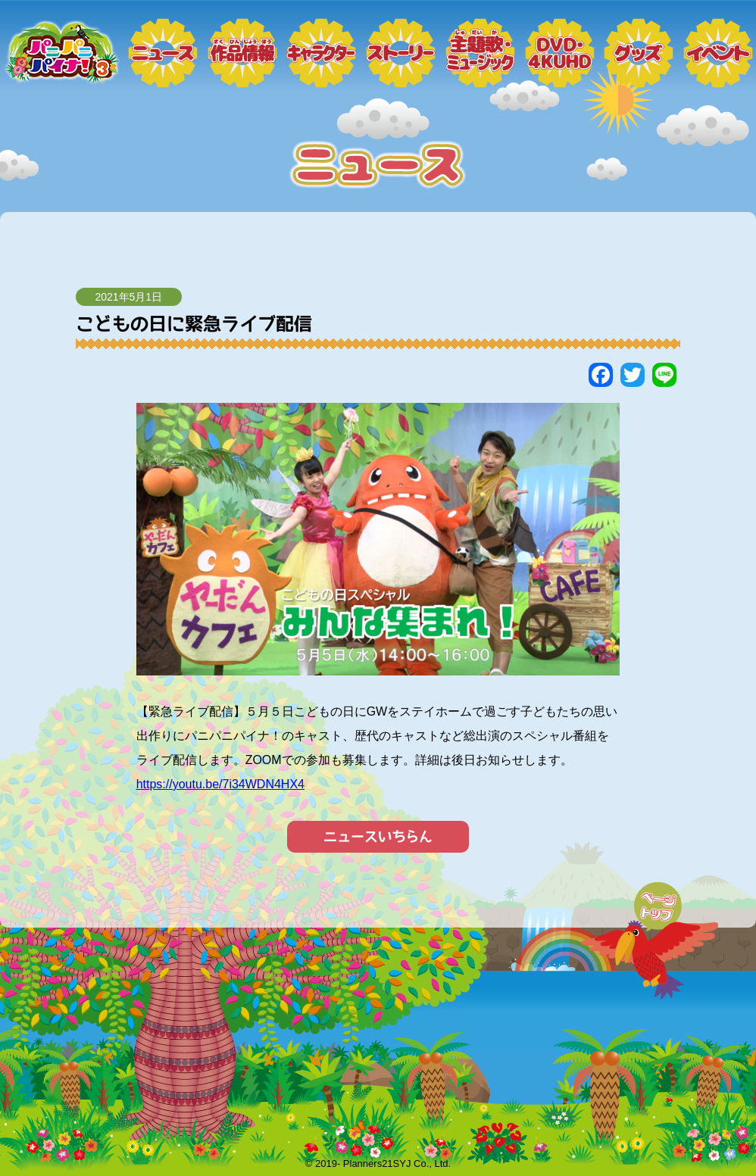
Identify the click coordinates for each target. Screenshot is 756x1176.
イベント (718, 53)
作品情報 (242, 53)
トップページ (60, 53)
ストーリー (401, 53)
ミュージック (480, 53)
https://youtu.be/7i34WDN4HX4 (220, 784)
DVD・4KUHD (560, 53)
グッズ (638, 53)
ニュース (163, 53)
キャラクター (321, 53)
